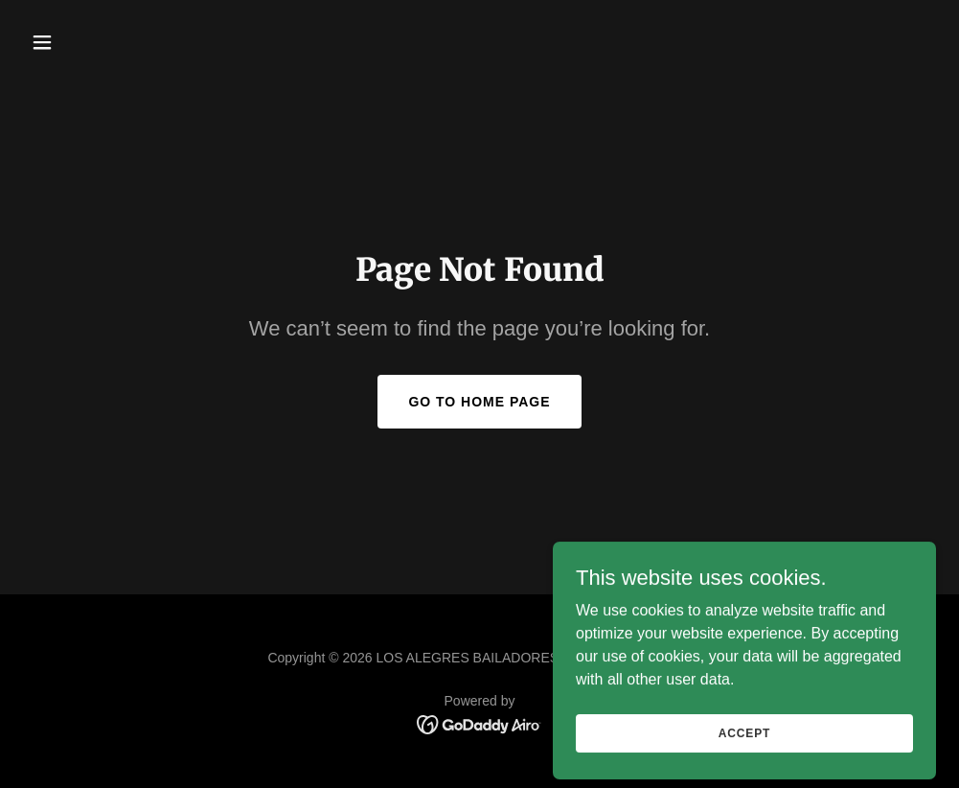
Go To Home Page (479, 401)
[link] (479, 723)
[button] (91, 42)
